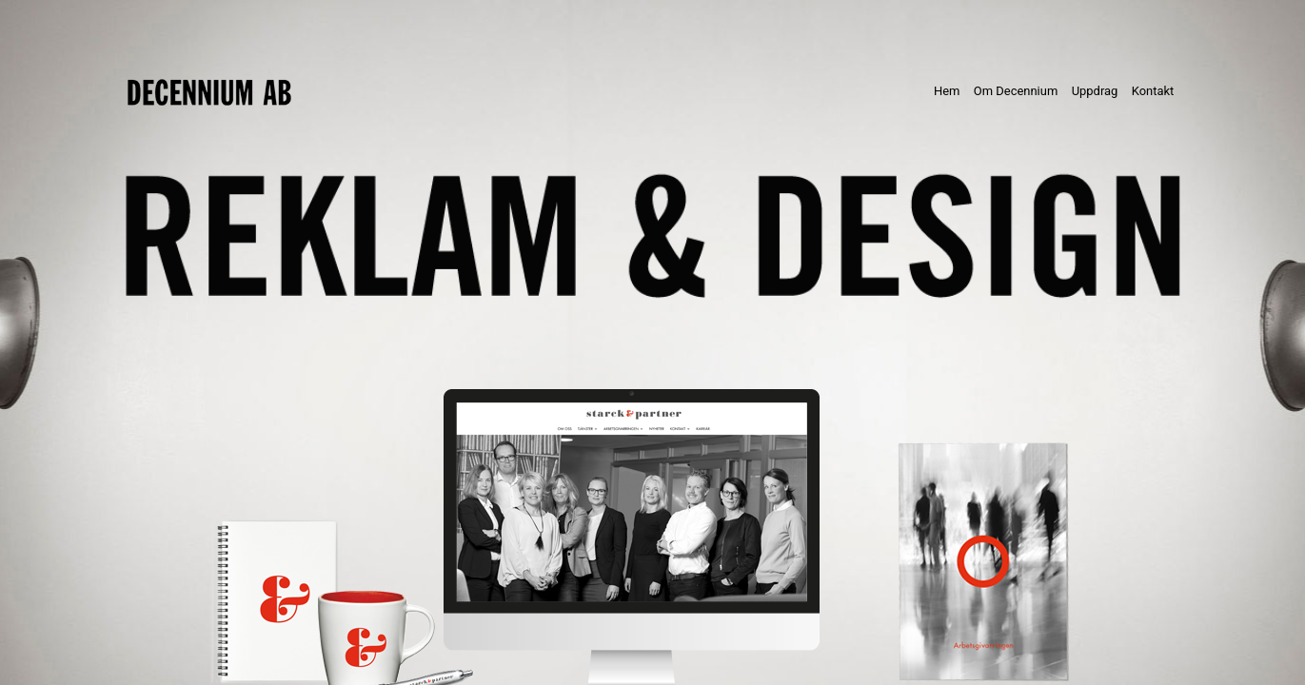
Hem (950, 90)
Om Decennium (1016, 91)
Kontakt (1153, 91)
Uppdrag (1095, 91)
